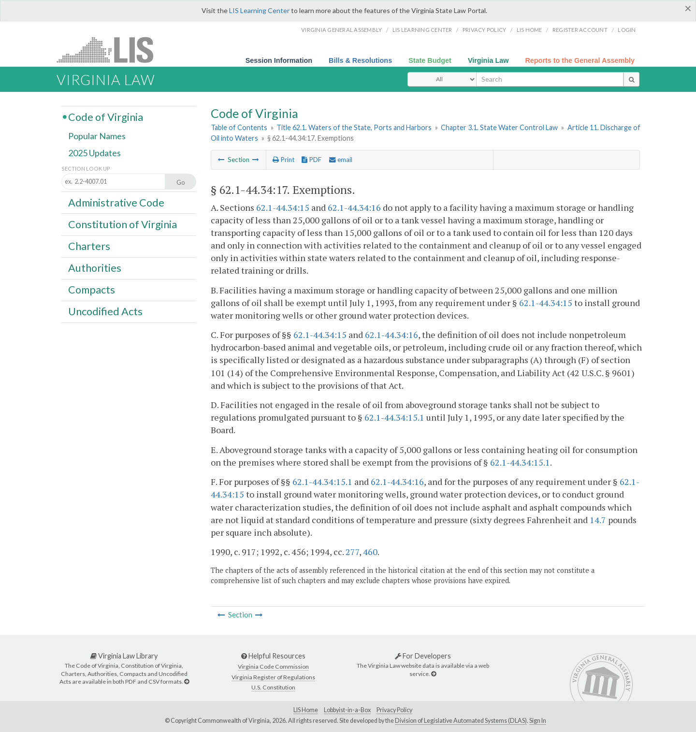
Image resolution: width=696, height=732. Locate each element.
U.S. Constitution (273, 687)
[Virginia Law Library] (186, 681)
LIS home (529, 30)
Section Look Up (85, 168)
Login (627, 30)
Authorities (94, 268)
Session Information (279, 60)
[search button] (631, 79)
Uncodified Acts (105, 311)
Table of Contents (239, 127)
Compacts (91, 289)
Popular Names (97, 136)
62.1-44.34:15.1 (394, 417)
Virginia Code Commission (273, 666)
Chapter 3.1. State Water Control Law (499, 127)
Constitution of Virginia (122, 224)
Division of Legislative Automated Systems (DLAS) (461, 720)
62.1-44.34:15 (282, 207)
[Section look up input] (122, 182)
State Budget (429, 60)
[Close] (688, 8)
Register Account (580, 30)
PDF (311, 159)
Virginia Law (488, 60)
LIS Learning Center (259, 10)
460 (370, 551)
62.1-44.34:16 (354, 207)
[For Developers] (433, 673)
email (340, 159)
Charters (89, 246)
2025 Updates (94, 153)
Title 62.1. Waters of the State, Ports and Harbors (354, 127)
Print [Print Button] (283, 159)
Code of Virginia (105, 116)
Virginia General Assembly (341, 30)
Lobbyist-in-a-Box (347, 710)
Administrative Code (116, 202)
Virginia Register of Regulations (273, 677)
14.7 (598, 520)
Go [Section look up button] (180, 182)
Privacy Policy (485, 30)
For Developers (423, 656)
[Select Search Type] (442, 79)
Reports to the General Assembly (580, 60)
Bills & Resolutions (360, 60)
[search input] (550, 79)
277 (352, 551)
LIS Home (305, 710)
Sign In (537, 720)
